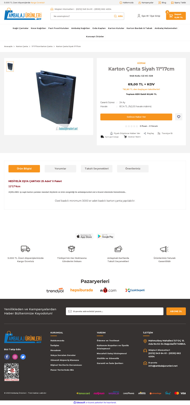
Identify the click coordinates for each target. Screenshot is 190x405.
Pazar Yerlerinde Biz (62, 370)
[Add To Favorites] (178, 117)
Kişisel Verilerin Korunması (66, 365)
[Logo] (22, 14)
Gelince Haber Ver (136, 117)
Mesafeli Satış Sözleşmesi (112, 354)
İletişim (54, 346)
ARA (118, 16)
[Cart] (171, 16)
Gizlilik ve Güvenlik (108, 358)
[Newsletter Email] (114, 311)
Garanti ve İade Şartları (110, 363)
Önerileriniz (132, 169)
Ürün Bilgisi (24, 169)
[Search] (87, 16)
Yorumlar (60, 169)
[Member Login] (139, 16)
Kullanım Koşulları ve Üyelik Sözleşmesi (113, 347)
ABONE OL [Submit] (176, 311)
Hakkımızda (57, 341)
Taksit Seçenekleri (97, 169)
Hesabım (55, 350)
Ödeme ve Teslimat (108, 341)
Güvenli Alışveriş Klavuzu (64, 360)
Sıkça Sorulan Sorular (63, 355)
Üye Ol (145, 16)
